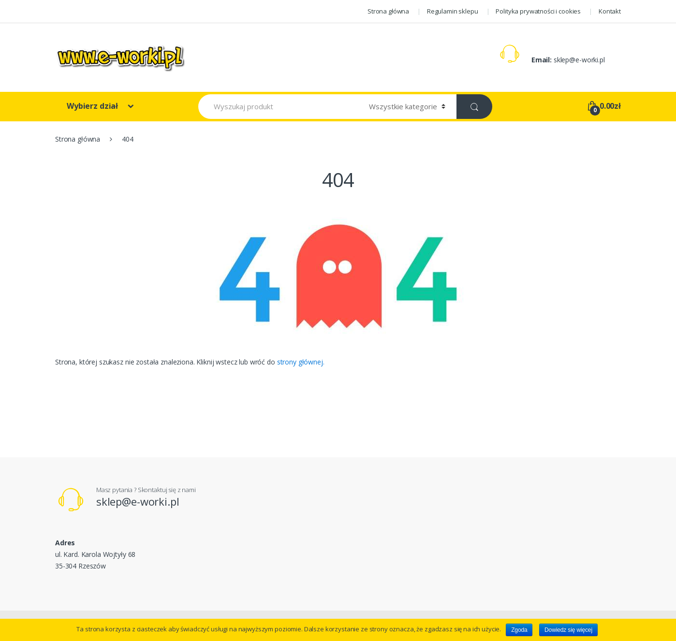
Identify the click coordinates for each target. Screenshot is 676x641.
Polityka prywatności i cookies (538, 11)
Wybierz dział (93, 106)
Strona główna (388, 11)
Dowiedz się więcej (568, 629)
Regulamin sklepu (452, 11)
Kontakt (610, 11)
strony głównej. (300, 361)
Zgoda (519, 629)
